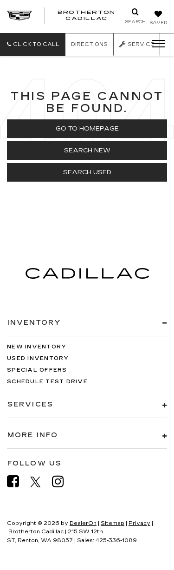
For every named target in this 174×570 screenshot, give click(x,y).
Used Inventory (38, 358)
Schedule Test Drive (47, 382)
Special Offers (37, 370)
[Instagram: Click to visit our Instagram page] (62, 481)
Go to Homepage (87, 128)
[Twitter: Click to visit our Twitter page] (40, 481)
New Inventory (36, 347)
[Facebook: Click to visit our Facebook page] (17, 481)
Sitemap (112, 523)
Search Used (87, 172)
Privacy (139, 523)
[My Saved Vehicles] (158, 18)
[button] (32, 44)
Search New (87, 150)
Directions (89, 44)
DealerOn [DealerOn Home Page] (83, 523)
